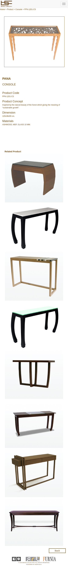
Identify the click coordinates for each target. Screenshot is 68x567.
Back (57, 550)
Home (2, 9)
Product (10, 9)
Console (18, 9)
